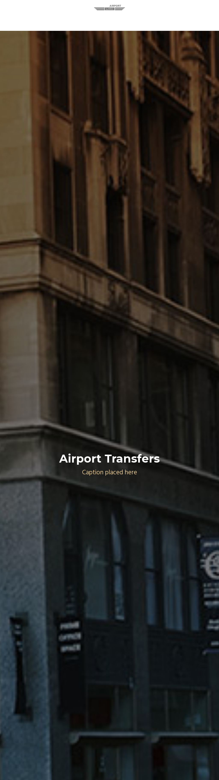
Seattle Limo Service (51, 20)
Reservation (117, 20)
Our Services (87, 20)
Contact (167, 20)
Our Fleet (144, 20)
